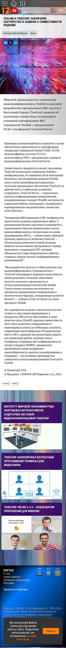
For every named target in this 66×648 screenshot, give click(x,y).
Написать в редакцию (17, 580)
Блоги (33, 33)
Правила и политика (16, 589)
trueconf (6, 383)
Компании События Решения (15, 33)
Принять (50, 631)
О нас (7, 573)
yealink (14, 383)
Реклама (9, 583)
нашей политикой (26, 637)
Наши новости (12, 576)
